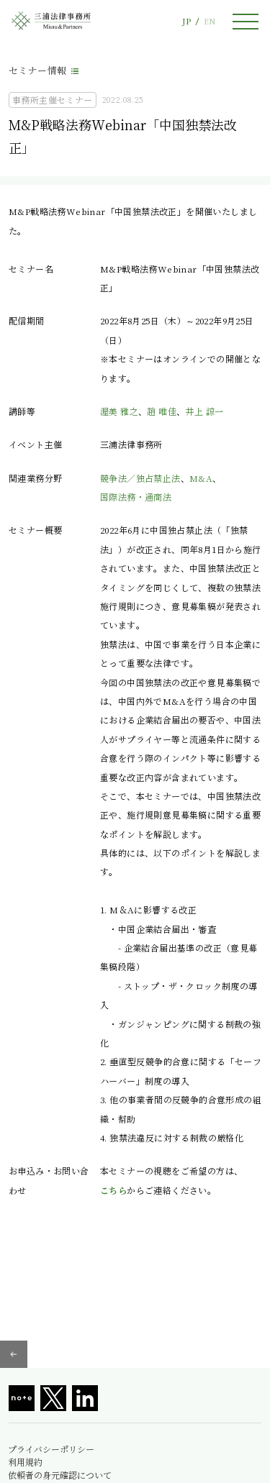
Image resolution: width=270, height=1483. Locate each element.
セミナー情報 (37, 70)
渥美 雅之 (119, 411)
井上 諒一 (204, 411)
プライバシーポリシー (51, 1449)
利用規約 (25, 1462)
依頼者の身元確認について (60, 1475)
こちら (113, 1190)
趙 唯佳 (161, 411)
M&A (200, 478)
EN (209, 21)
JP (186, 21)
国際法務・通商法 (135, 496)
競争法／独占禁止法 (140, 478)
